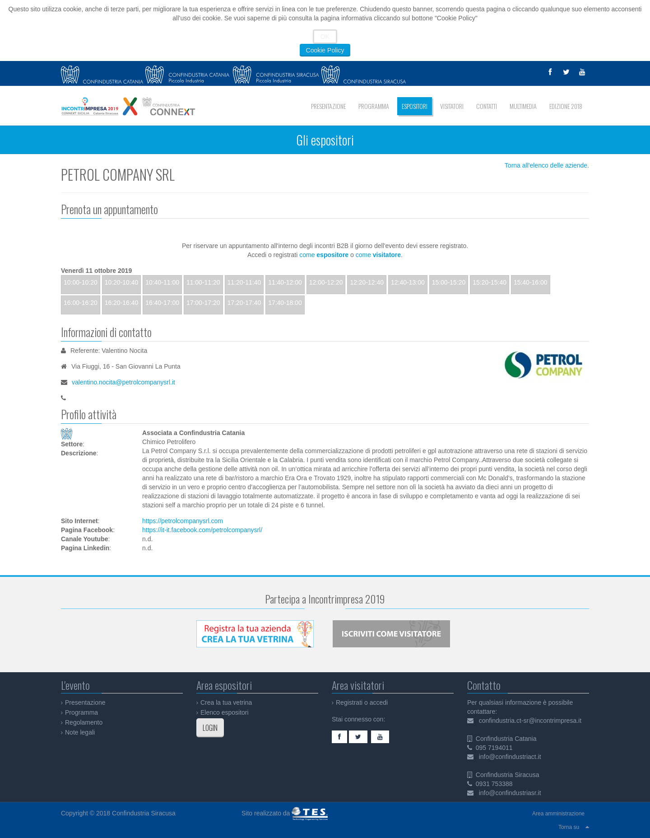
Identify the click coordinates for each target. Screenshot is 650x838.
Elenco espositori (224, 712)
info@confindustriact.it (510, 756)
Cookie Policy (325, 50)
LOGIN (210, 727)
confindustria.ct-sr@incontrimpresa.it (530, 720)
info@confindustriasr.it (510, 792)
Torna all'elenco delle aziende (546, 165)
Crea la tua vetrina (226, 702)
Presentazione (85, 702)
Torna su (568, 827)
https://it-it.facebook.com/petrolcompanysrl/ (202, 530)
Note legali (80, 732)
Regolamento (83, 722)
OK (325, 36)
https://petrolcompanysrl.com (182, 520)
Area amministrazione (558, 813)
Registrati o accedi (362, 702)
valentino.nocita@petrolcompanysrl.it (123, 382)
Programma (81, 712)
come (323, 254)
